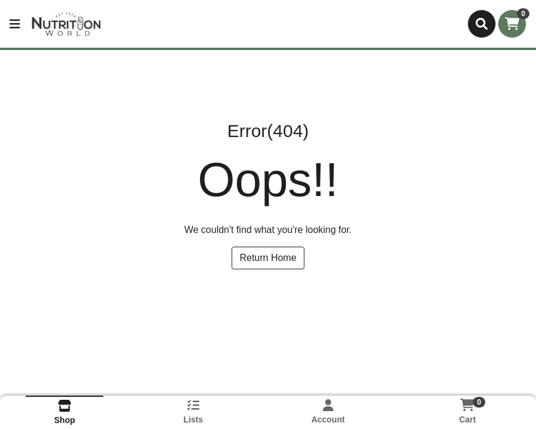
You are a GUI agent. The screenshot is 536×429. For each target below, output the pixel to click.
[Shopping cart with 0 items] (512, 24)
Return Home (267, 258)
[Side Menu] (15, 24)
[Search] (482, 24)
